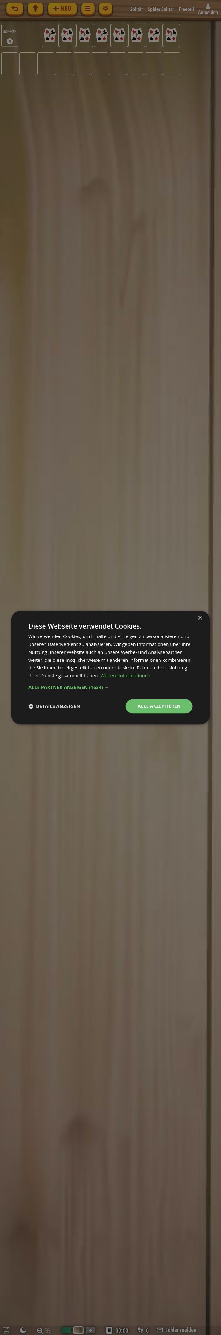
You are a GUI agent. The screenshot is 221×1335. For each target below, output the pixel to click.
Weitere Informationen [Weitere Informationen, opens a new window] (125, 675)
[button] (110, 687)
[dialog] (110, 667)
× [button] (199, 618)
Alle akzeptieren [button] (159, 706)
